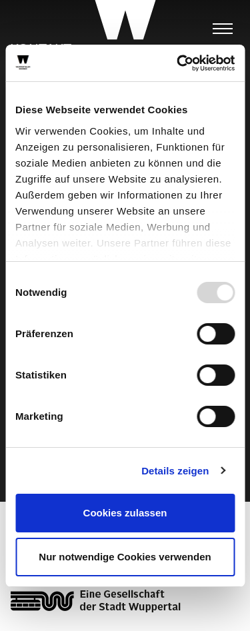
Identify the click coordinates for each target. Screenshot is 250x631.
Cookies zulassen (125, 512)
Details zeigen (175, 470)
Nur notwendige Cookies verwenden (125, 556)
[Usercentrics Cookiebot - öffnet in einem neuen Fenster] (178, 63)
